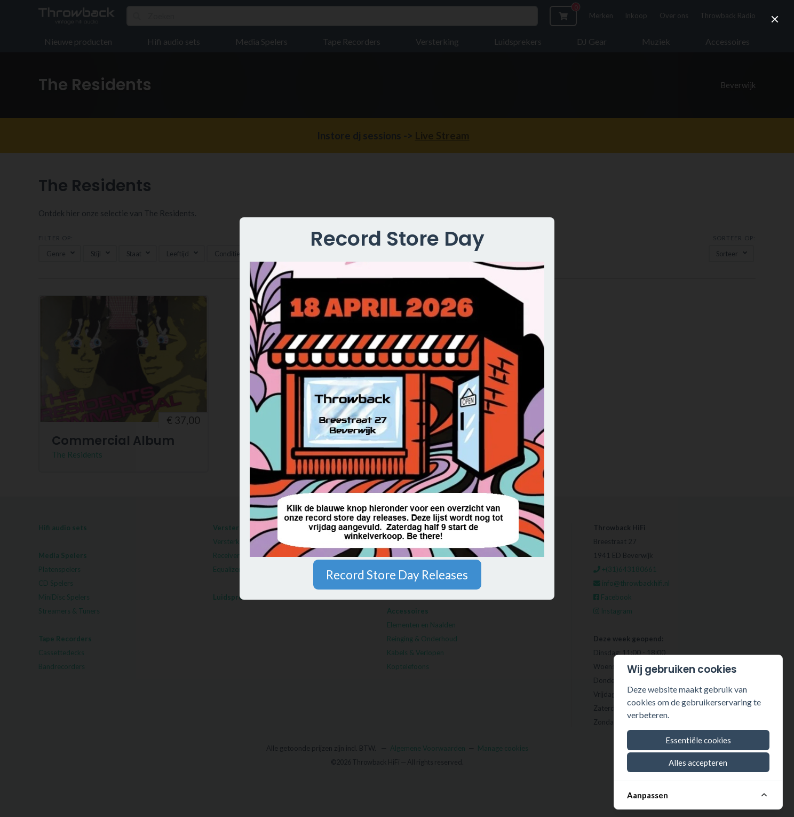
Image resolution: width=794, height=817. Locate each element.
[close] (774, 19)
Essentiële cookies (698, 740)
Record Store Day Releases (397, 575)
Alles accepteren (698, 762)
